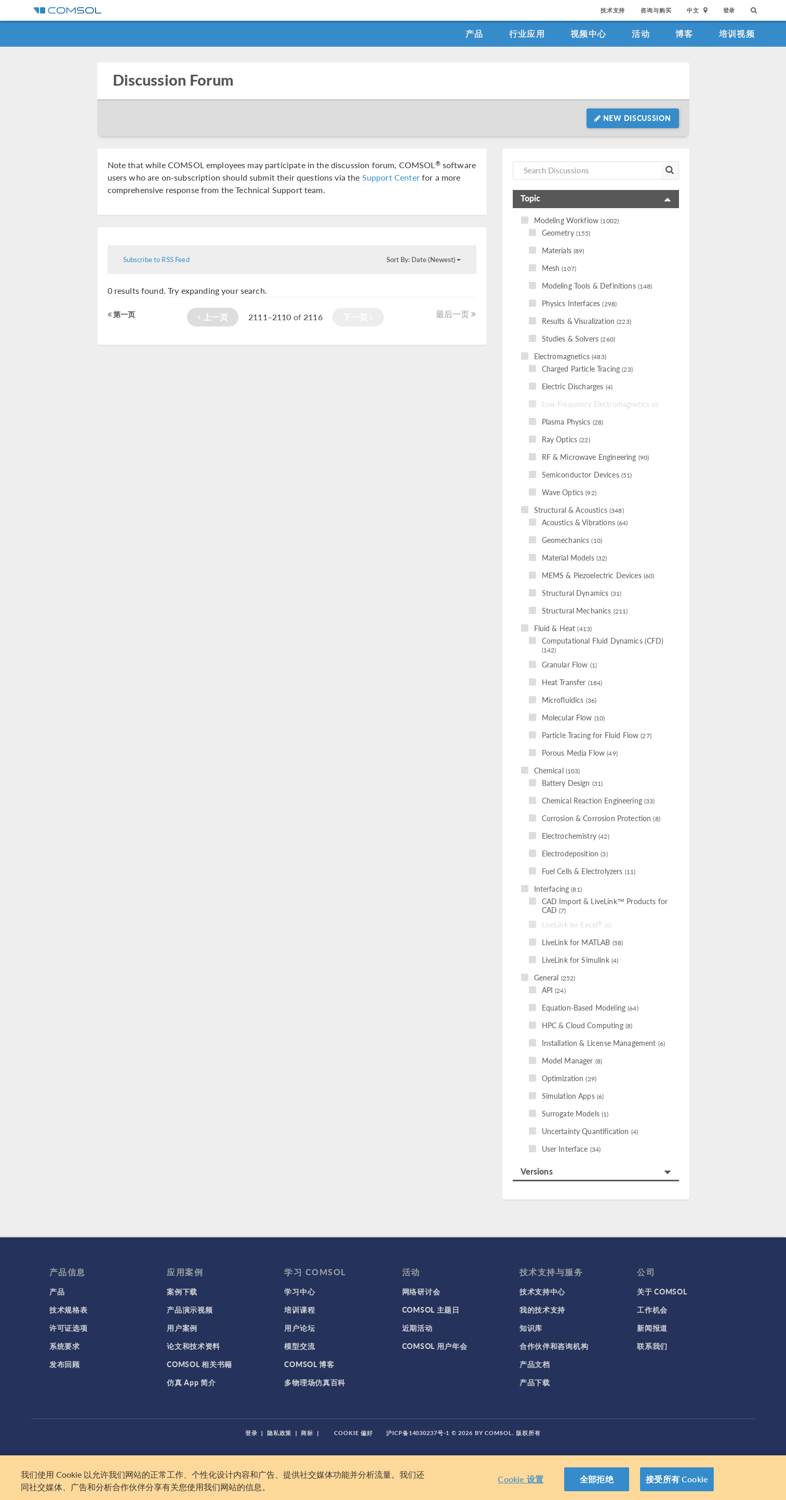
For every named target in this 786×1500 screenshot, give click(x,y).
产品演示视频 (189, 1309)
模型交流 (299, 1346)
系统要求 (64, 1346)
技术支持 (613, 10)
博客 (684, 33)
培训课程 (299, 1309)
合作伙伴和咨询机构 (553, 1346)
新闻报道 (652, 1327)
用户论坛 (299, 1327)
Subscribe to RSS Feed (156, 259)
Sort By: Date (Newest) (424, 259)
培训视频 (737, 33)
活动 (641, 33)
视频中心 (588, 33)
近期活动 (417, 1327)
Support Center (391, 177)
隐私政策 (279, 1433)
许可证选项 (68, 1327)
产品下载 (534, 1382)
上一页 (212, 317)
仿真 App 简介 (191, 1382)
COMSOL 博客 (309, 1364)
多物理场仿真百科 (314, 1382)
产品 (474, 33)
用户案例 (182, 1327)
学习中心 (299, 1291)
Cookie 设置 (520, 1479)
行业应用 (527, 33)
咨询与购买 (656, 10)
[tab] (596, 199)
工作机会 (652, 1309)
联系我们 (652, 1346)
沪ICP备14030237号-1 (417, 1433)
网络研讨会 (421, 1291)
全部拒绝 (597, 1479)
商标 (307, 1433)
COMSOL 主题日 (431, 1309)
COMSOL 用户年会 (435, 1346)
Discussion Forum (173, 80)
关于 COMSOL (662, 1291)
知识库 (530, 1327)
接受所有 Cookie (677, 1479)
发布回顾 (64, 1364)
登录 (729, 10)
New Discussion (632, 118)
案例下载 (182, 1291)
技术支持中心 (542, 1291)
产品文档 (534, 1364)
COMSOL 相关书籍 (199, 1364)
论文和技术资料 (193, 1346)
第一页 (122, 314)
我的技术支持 (542, 1309)
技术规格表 (68, 1309)
